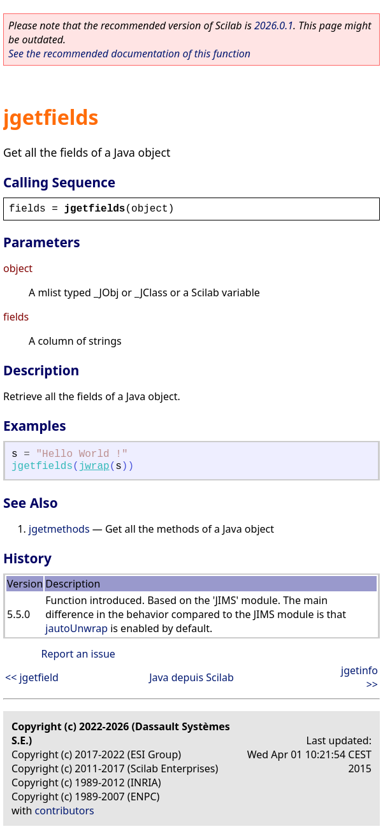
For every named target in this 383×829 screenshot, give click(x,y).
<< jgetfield (32, 677)
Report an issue (78, 654)
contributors (64, 811)
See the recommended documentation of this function (129, 54)
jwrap (94, 466)
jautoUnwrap (76, 628)
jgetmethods (59, 529)
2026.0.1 (273, 25)
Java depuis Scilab (191, 677)
